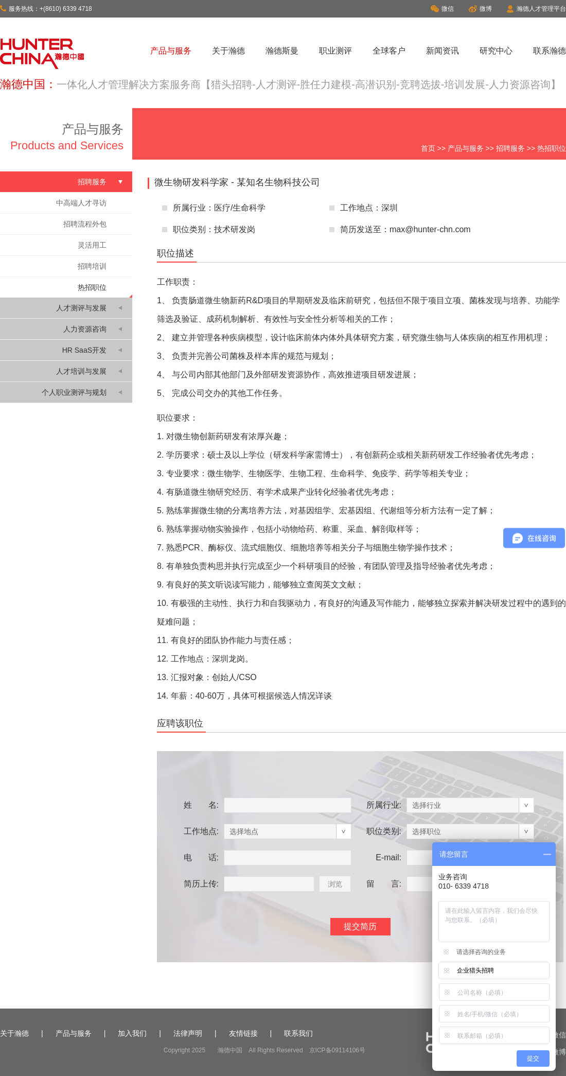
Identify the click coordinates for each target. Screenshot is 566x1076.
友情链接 (243, 1033)
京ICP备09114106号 (337, 1050)
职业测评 (335, 50)
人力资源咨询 (85, 329)
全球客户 (389, 50)
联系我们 (298, 1033)
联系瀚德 (549, 50)
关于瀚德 (228, 50)
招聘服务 (510, 148)
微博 (480, 8)
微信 (442, 8)
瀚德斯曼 (282, 50)
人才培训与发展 (81, 371)
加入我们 (132, 1033)
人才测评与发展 (81, 308)
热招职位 (92, 287)
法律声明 (187, 1033)
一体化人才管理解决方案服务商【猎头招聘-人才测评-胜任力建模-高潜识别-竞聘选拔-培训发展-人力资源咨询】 (309, 84)
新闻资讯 (442, 50)
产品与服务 (170, 50)
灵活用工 (92, 245)
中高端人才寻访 (81, 203)
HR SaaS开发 (84, 350)
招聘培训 (92, 266)
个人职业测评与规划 (74, 392)
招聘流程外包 (85, 224)
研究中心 (496, 50)
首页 (428, 148)
